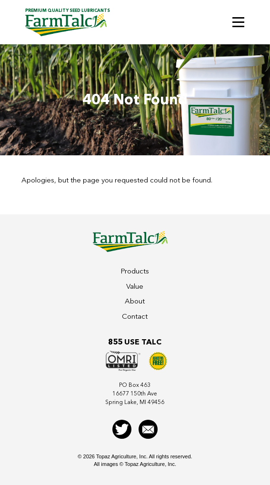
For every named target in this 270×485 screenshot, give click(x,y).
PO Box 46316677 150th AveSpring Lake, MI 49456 (134, 393)
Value (134, 286)
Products (134, 271)
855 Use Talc (134, 342)
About (135, 301)
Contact (135, 316)
